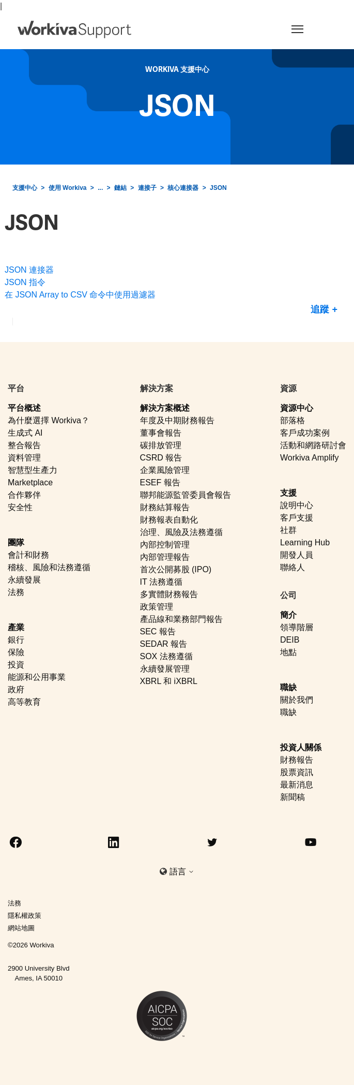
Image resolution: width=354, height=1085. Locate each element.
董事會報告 (160, 432)
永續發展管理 (165, 668)
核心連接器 (182, 187)
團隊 (16, 542)
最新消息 (296, 784)
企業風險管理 (165, 470)
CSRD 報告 (161, 457)
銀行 (16, 639)
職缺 (288, 687)
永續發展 (24, 579)
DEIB (289, 639)
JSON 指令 (25, 282)
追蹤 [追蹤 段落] (320, 309)
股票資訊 (296, 772)
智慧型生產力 (32, 470)
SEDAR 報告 (164, 644)
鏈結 (120, 187)
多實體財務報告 (169, 594)
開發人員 (296, 555)
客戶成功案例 (305, 432)
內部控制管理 (165, 544)
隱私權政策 (24, 915)
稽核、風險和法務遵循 (49, 567)
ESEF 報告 (160, 482)
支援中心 (24, 187)
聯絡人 (292, 567)
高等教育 (24, 701)
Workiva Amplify (309, 457)
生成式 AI (25, 432)
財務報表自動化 (169, 519)
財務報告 (296, 759)
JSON (218, 187)
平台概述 (24, 408)
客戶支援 (296, 517)
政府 (16, 689)
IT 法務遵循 (161, 581)
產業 (16, 627)
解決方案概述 (165, 408)
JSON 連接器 (29, 269)
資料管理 (24, 457)
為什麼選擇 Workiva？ (48, 420)
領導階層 (296, 627)
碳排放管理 (160, 445)
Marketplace (30, 482)
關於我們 (296, 699)
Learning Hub (305, 542)
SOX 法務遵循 (166, 656)
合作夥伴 (24, 495)
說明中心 (296, 505)
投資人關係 (300, 747)
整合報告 (24, 445)
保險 (16, 652)
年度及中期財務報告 (177, 420)
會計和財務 (28, 555)
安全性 (20, 507)
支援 (288, 492)
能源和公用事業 (37, 677)
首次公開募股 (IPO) (176, 569)
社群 (288, 530)
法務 (16, 592)
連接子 (147, 187)
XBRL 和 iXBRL (168, 681)
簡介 (288, 615)
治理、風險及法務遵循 (181, 532)
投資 (16, 664)
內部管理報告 (165, 557)
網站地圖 (21, 928)
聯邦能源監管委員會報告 (185, 495)
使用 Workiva (68, 187)
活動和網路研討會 (313, 445)
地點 (288, 652)
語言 (182, 871)
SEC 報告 (158, 631)
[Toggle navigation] (307, 29)
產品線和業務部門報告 (181, 619)
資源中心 (296, 408)
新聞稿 (292, 797)
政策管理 (156, 606)
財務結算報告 (165, 507)
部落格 (292, 420)
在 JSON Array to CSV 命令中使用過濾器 (80, 294)
